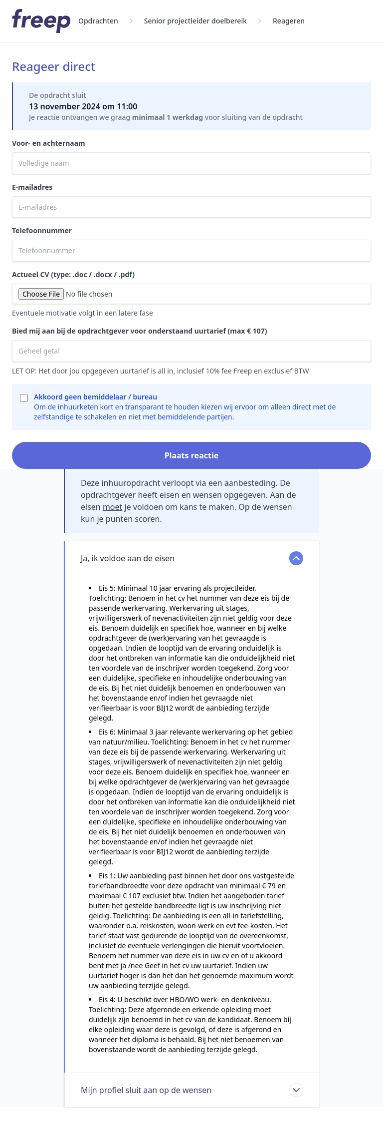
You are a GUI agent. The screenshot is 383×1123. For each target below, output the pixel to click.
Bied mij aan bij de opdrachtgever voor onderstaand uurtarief (139, 331)
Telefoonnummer (42, 230)
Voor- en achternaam (48, 143)
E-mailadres (32, 187)
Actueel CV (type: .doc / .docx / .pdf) (73, 274)
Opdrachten (98, 20)
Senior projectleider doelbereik (195, 20)
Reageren (289, 20)
